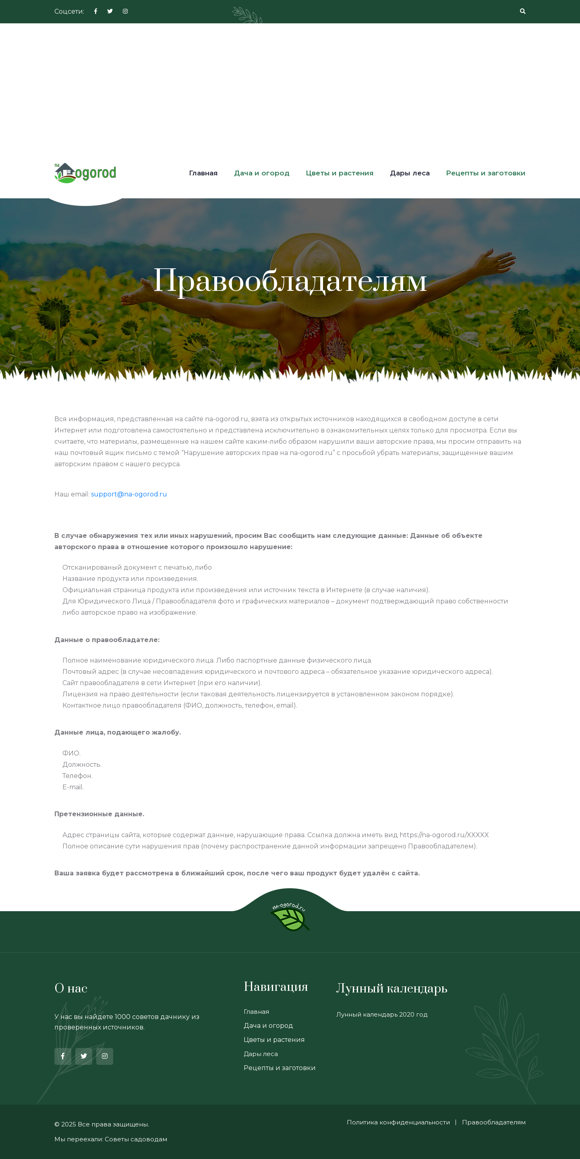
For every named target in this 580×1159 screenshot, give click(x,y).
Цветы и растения (340, 173)
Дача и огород (262, 173)
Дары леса (410, 173)
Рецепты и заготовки (486, 173)
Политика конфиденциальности (398, 1122)
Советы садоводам (136, 1139)
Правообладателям (494, 1122)
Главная (203, 173)
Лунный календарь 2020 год (382, 1014)
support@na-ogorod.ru (129, 494)
